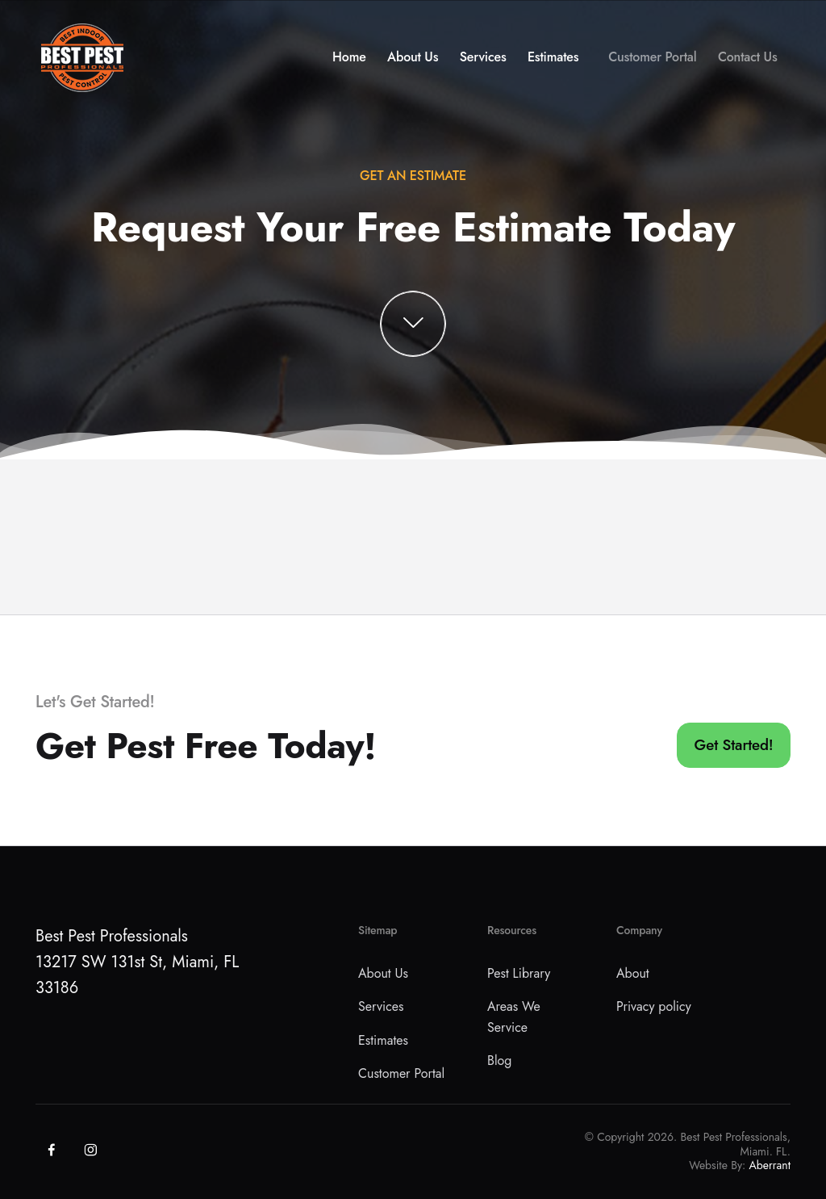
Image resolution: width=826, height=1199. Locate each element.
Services (483, 62)
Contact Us (748, 62)
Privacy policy (653, 1006)
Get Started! (734, 745)
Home (349, 62)
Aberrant (770, 1165)
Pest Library (518, 973)
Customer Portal (652, 62)
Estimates (553, 62)
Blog (499, 1060)
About (632, 973)
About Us (412, 62)
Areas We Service (513, 1017)
